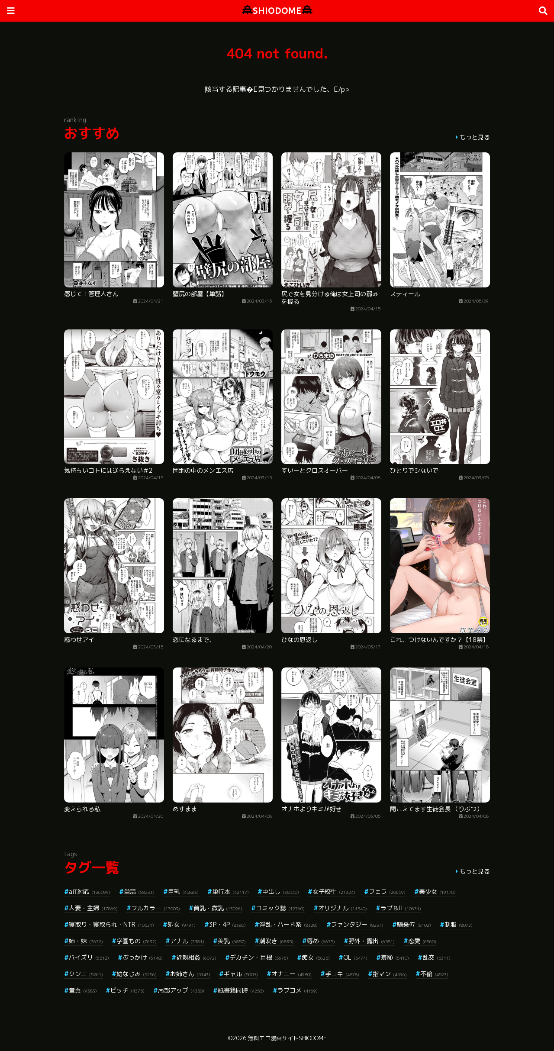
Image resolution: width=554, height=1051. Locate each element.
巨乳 (183, 891)
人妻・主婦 (93, 908)
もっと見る (475, 137)
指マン (390, 974)
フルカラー (155, 908)
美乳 (232, 941)
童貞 (83, 990)
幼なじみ (136, 974)
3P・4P (227, 924)
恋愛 (422, 941)
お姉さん (190, 974)
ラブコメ (297, 990)
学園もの (136, 941)
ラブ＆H (400, 908)
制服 (458, 924)
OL (355, 957)
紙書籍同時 (241, 990)
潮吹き (276, 941)
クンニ (86, 974)
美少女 (437, 891)
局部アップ (181, 990)
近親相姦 (196, 957)
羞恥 (395, 957)
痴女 (316, 957)
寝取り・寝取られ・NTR (111, 924)
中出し (280, 891)
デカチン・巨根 (259, 957)
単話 (139, 891)
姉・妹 (86, 941)
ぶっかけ (142, 957)
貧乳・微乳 (217, 908)
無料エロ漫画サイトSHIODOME (287, 1038)
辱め (321, 941)
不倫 (434, 974)
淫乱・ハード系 (288, 924)
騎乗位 (414, 924)
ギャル (241, 974)
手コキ (342, 974)
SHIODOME (277, 11)
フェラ (387, 891)
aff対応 (89, 891)
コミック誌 (280, 908)
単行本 (230, 891)
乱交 (436, 957)
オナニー (291, 974)
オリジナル (342, 908)
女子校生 (333, 891)
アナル (187, 941)
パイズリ (89, 957)
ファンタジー (357, 924)
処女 (181, 924)
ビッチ (127, 990)
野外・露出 (371, 941)
